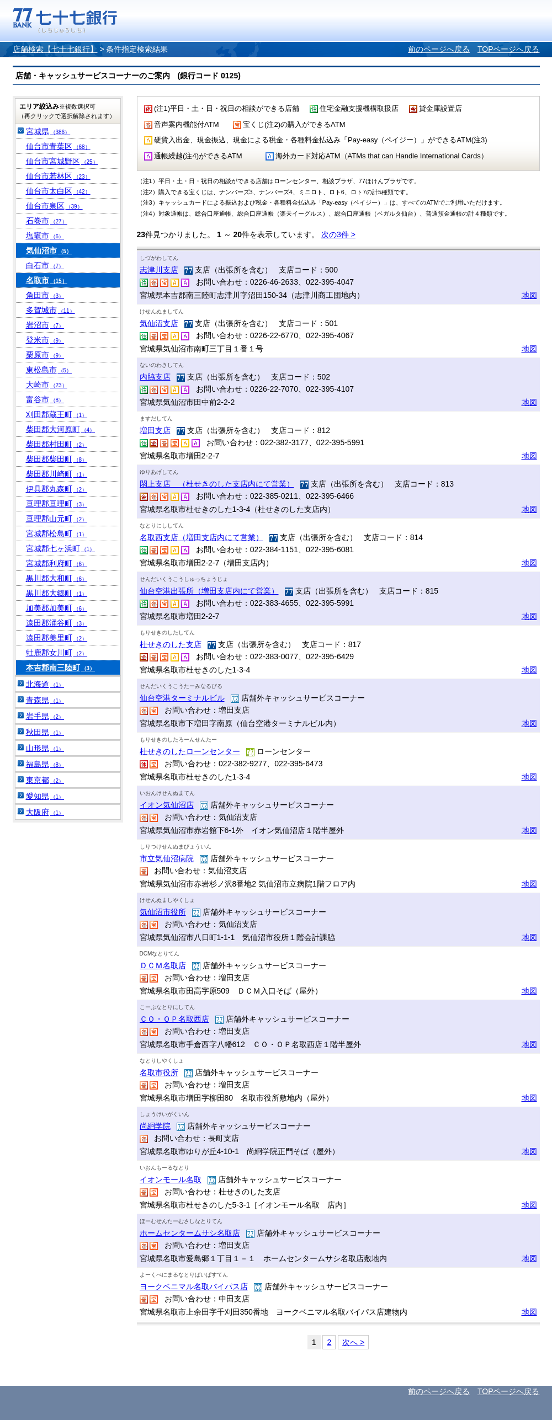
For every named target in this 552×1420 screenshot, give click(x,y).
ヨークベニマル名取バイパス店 (194, 1286)
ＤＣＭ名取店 (163, 965)
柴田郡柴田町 (57, 459)
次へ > (353, 1342)
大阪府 (45, 812)
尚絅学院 (155, 1126)
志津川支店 (159, 269)
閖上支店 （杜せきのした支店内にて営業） (217, 483)
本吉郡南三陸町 (60, 667)
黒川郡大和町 (57, 578)
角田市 (45, 295)
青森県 (45, 700)
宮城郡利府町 (57, 563)
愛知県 (45, 796)
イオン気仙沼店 (167, 804)
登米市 (45, 339)
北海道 (45, 684)
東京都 (45, 780)
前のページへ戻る (439, 49)
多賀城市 (50, 310)
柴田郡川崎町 (57, 473)
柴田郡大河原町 (60, 429)
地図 (529, 295)
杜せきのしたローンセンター (190, 751)
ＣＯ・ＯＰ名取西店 (174, 1019)
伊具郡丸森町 (57, 488)
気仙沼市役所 (163, 911)
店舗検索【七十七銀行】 (55, 49)
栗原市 (45, 354)
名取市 (46, 280)
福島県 (45, 764)
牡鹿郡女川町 (57, 652)
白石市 (45, 265)
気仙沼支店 (159, 323)
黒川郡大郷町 (57, 593)
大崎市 (46, 384)
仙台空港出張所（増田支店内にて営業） (209, 590)
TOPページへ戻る (508, 49)
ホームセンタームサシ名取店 (190, 1233)
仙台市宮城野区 (62, 161)
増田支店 (155, 430)
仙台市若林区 (58, 176)
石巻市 (46, 220)
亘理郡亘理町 (57, 503)
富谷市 (45, 399)
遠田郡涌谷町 (57, 622)
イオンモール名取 (170, 1179)
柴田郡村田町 (57, 444)
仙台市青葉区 (58, 146)
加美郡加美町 (57, 608)
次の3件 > (338, 234)
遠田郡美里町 (57, 637)
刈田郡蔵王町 (57, 414)
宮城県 (48, 131)
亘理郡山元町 (57, 518)
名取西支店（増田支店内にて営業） (201, 537)
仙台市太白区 (58, 190)
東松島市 (49, 369)
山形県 (45, 748)
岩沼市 (45, 325)
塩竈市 (45, 235)
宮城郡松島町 (57, 533)
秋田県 (45, 732)
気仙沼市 (49, 250)
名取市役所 (159, 1072)
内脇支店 (155, 376)
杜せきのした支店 (170, 644)
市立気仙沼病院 (167, 858)
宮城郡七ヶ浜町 (60, 548)
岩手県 (45, 716)
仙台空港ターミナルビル (182, 697)
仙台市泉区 (54, 205)
